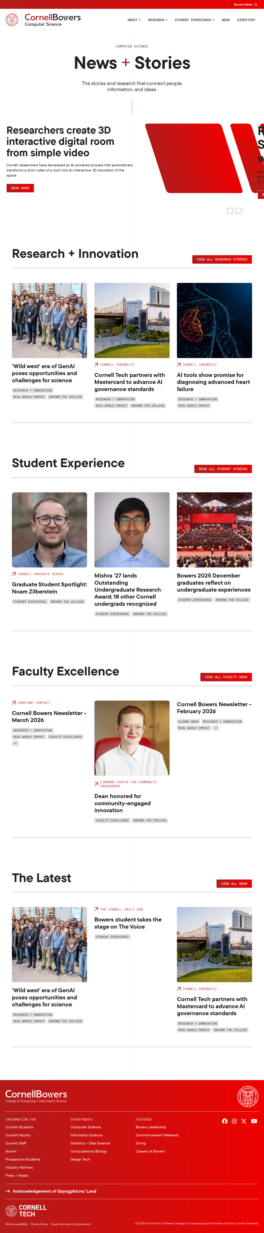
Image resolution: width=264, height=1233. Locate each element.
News (226, 20)
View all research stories (222, 259)
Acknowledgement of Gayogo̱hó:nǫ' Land (54, 1191)
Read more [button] (20, 188)
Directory (246, 20)
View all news (234, 883)
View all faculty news (226, 677)
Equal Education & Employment (71, 1224)
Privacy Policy (39, 1224)
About (132, 20)
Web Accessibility (17, 1224)
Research (156, 20)
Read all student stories (223, 469)
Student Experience (193, 20)
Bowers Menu (243, 4)
